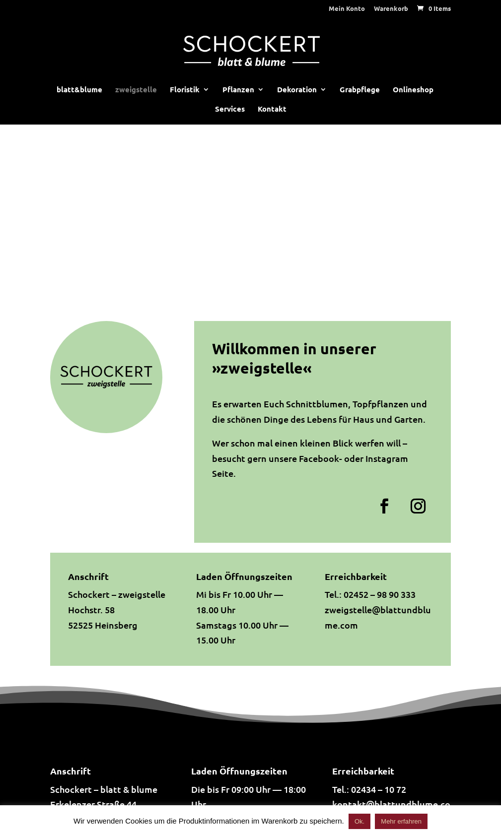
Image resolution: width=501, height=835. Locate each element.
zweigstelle (136, 90)
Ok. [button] (359, 821)
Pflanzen (238, 90)
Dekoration (297, 90)
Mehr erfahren (401, 821)
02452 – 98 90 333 (380, 594)
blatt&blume (79, 90)
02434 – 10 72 (378, 789)
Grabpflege (360, 90)
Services (230, 109)
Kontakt (272, 109)
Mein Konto (347, 8)
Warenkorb (391, 8)
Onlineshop (413, 90)
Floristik (185, 90)
